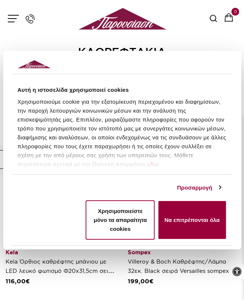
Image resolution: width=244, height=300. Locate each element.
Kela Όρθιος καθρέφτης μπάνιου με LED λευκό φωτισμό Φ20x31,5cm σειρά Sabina (61, 270)
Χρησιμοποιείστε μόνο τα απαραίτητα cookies (120, 220)
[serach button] (213, 21)
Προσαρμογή (194, 187)
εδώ (153, 164)
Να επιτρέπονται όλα (192, 220)
